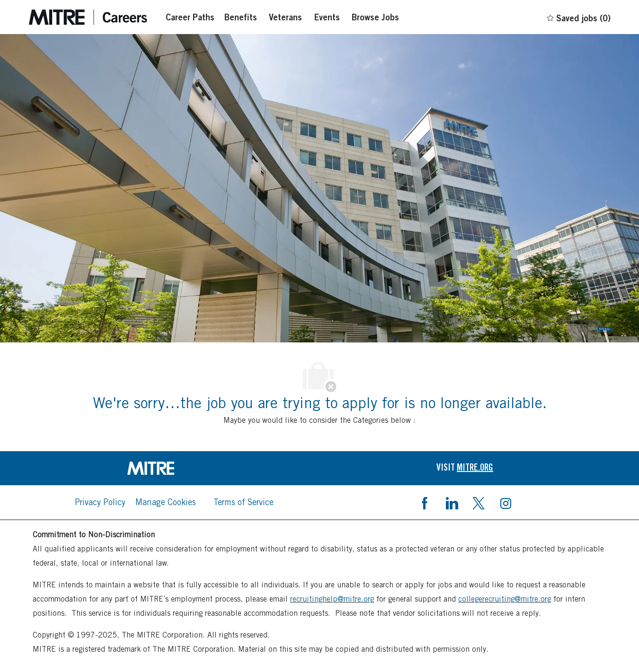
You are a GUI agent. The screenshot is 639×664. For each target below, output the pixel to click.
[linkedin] (451, 502)
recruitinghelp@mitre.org (332, 598)
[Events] (327, 17)
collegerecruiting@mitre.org (504, 598)
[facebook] (424, 502)
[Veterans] (285, 17)
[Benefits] (240, 17)
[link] (174, 468)
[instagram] (505, 502)
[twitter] (478, 502)
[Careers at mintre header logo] (88, 17)
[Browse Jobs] (375, 17)
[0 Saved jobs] (578, 16)
